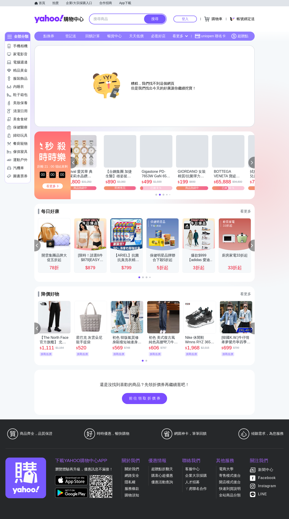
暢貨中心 (114, 36)
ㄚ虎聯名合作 (196, 489)
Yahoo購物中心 (59, 19)
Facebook (267, 478)
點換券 (48, 36)
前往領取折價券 (145, 398)
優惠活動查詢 (162, 482)
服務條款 (132, 489)
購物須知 (132, 495)
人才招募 (192, 482)
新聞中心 (265, 470)
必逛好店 (158, 36)
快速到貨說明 (230, 489)
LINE (262, 494)
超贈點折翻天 (162, 469)
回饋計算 (92, 36)
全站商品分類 (230, 495)
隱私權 (130, 482)
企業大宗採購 (196, 475)
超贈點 (239, 36)
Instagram (267, 486)
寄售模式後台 (230, 475)
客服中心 (192, 469)
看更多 (180, 36)
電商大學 (226, 469)
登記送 (70, 36)
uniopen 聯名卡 (210, 36)
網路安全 (132, 475)
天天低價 (136, 36)
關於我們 (132, 469)
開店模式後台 (230, 482)
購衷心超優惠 (162, 475)
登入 (185, 19)
